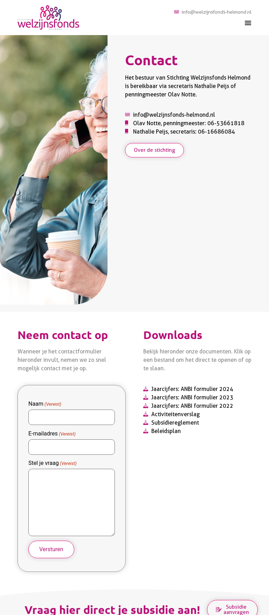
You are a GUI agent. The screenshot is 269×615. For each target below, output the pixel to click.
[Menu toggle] (247, 22)
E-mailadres (52, 432)
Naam (44, 404)
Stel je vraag (52, 461)
